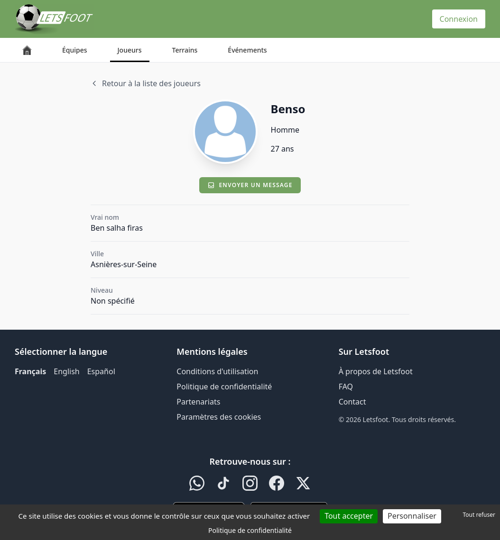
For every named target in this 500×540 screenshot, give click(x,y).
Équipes (74, 49)
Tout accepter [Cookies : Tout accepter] (348, 516)
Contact (352, 401)
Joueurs (130, 49)
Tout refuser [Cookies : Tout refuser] (479, 515)
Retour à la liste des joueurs (146, 83)
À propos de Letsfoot (376, 371)
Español (101, 371)
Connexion (459, 19)
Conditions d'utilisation (217, 371)
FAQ (346, 386)
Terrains (185, 49)
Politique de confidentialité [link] (250, 530)
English (66, 371)
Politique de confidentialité (224, 386)
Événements (247, 49)
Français (30, 371)
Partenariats (198, 401)
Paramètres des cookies (218, 417)
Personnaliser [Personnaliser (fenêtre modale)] (412, 516)
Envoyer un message (249, 185)
